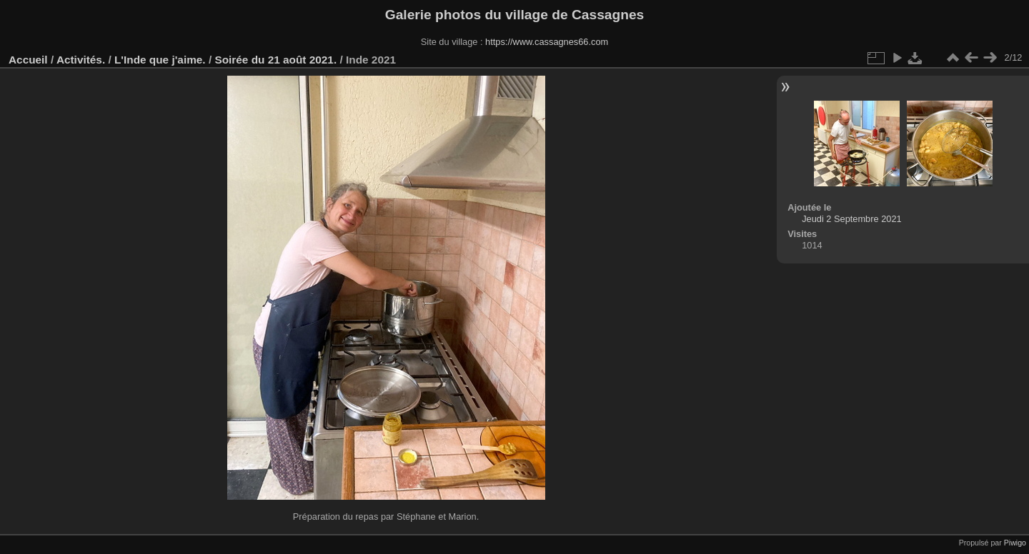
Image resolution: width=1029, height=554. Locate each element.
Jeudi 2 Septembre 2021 (851, 218)
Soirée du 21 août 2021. (275, 60)
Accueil (28, 60)
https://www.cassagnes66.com (546, 41)
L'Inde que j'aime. (160, 60)
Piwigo (1015, 542)
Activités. (80, 60)
